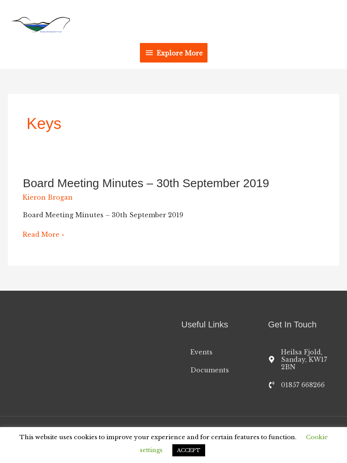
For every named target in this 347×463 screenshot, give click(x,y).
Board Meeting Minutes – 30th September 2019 (146, 183)
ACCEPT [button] (188, 450)
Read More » (43, 234)
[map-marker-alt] (303, 360)
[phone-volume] (296, 386)
